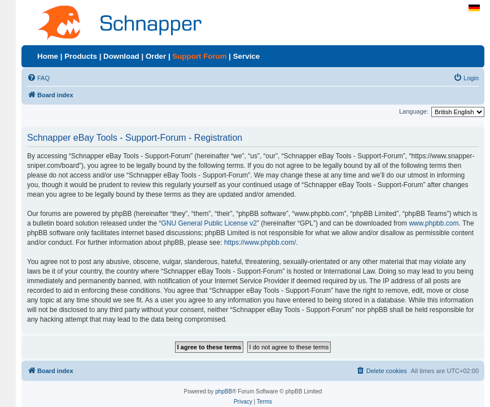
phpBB (223, 391)
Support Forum (199, 56)
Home (47, 56)
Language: (413, 111)
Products (80, 56)
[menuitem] (38, 78)
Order (156, 56)
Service (246, 56)
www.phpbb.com (433, 223)
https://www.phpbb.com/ (260, 242)
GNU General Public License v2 (209, 223)
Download (121, 56)
